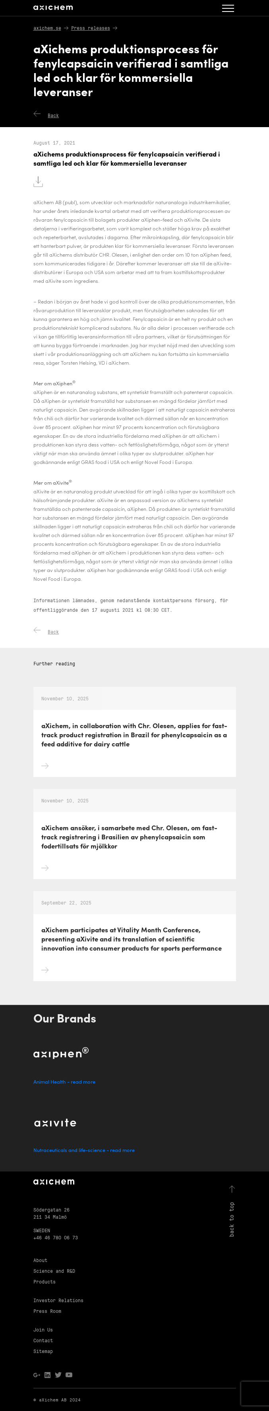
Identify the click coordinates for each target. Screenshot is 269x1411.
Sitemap (43, 1350)
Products (44, 1281)
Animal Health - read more (64, 1082)
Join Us (43, 1329)
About (40, 1259)
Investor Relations (58, 1300)
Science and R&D (54, 1270)
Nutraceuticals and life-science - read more (84, 1150)
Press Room (47, 1310)
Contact (43, 1340)
